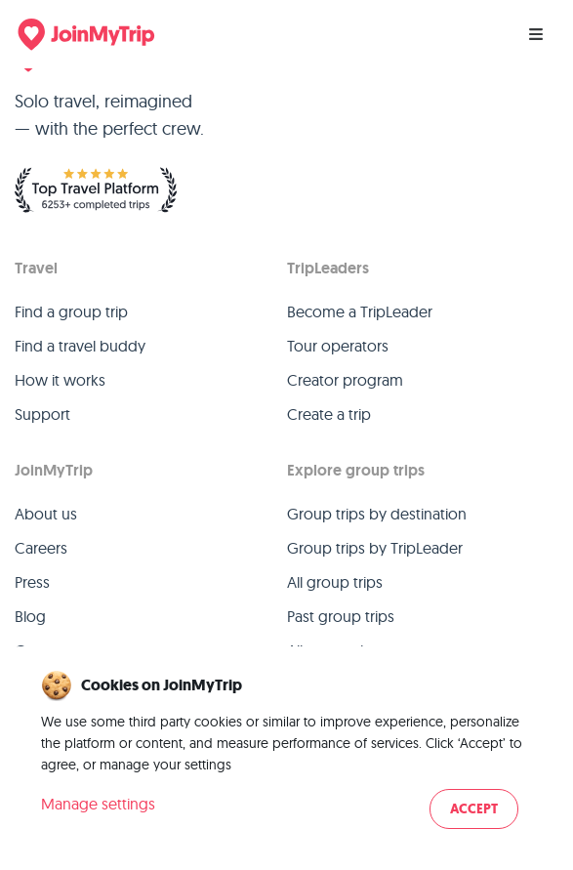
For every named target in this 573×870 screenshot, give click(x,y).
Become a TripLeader (359, 311)
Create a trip (329, 414)
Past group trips (340, 616)
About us (46, 513)
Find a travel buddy (80, 345)
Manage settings (98, 803)
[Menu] (536, 34)
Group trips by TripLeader (375, 548)
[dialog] (286, 751)
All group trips (335, 582)
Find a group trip (71, 311)
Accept (474, 809)
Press (32, 582)
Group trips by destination (377, 513)
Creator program (345, 380)
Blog (30, 616)
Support (42, 414)
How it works (60, 380)
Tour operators (338, 345)
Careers (41, 548)
